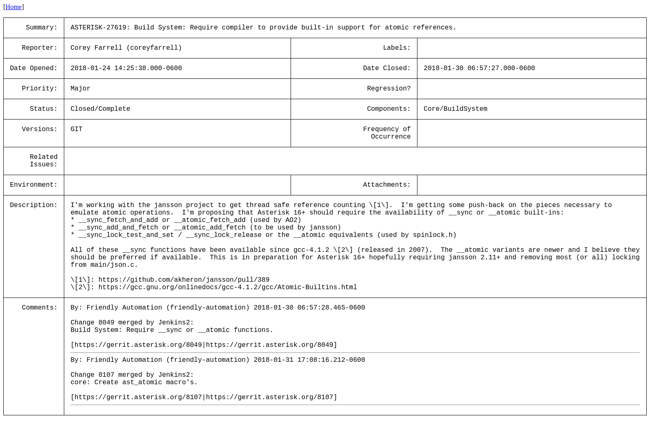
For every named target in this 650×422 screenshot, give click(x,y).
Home (13, 6)
